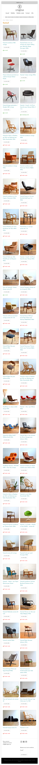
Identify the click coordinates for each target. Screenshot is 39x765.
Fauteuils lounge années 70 (9, 727)
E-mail (21, 750)
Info (32, 13)
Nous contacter (6, 741)
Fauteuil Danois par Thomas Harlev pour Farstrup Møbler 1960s (27, 348)
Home (4, 20)
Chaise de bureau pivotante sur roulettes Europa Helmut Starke (11, 76)
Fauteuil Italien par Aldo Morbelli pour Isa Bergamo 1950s (9, 258)
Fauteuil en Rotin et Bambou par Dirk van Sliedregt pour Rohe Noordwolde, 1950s (10, 137)
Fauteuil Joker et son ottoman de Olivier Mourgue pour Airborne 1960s (27, 437)
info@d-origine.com (19, 2)
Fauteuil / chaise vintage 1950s (28, 74)
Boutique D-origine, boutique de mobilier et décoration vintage (19, 8)
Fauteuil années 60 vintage (10, 553)
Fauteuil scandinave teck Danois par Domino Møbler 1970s (27, 167)
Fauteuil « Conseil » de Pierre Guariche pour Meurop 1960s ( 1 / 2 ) (28, 107)
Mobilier (13, 13)
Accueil (7, 13)
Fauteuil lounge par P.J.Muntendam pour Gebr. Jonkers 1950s (26, 670)
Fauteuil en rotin (24, 727)
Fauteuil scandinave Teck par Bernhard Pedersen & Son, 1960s (27, 583)
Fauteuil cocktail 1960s (8, 640)
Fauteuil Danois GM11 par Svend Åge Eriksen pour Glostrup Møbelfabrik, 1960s (27, 317)
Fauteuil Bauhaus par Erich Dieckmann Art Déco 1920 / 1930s (10, 228)
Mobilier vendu (20, 13)
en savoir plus (6, 47)
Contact (28, 13)
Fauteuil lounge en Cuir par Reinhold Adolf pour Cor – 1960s (27, 198)
